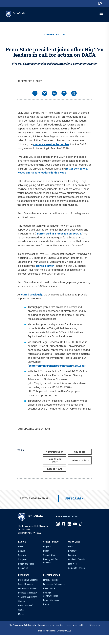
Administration (54, 34)
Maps (70, 546)
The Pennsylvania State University (22, 625)
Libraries (72, 555)
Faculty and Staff (55, 460)
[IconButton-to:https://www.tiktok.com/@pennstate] (80, 524)
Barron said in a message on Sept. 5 (59, 233)
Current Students (25, 584)
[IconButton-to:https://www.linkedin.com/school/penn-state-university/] (69, 524)
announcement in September (51, 144)
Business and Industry (27, 592)
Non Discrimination (63, 625)
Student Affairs (49, 555)
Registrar (47, 546)
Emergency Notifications (54, 584)
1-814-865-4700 (70, 516)
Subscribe (73, 498)
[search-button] (100, 3)
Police (46, 604)
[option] (66, 516)
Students (79, 451)
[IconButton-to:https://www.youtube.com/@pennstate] (75, 524)
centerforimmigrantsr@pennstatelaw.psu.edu (57, 365)
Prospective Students (28, 580)
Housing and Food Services (51, 561)
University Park (80, 460)
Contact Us (23, 568)
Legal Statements (93, 625)
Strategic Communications (50, 594)
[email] (64, 93)
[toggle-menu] (101, 14)
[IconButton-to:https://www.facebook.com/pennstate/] (63, 524)
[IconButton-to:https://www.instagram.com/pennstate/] (58, 524)
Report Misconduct (51, 600)
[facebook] (34, 93)
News (20, 546)
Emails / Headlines (51, 580)
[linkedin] (54, 93)
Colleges (22, 555)
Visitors (21, 601)
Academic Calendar (76, 559)
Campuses (22, 559)
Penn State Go (49, 588)
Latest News (54, 468)
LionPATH (72, 563)
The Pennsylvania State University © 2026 (54, 631)
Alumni (21, 609)
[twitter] (44, 93)
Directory (72, 551)
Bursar (46, 551)
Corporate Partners (76, 568)
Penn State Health (26, 563)
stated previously (31, 294)
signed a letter (45, 265)
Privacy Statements (46, 625)
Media (21, 614)
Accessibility (78, 625)
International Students (27, 588)
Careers (21, 551)
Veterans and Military (27, 597)
